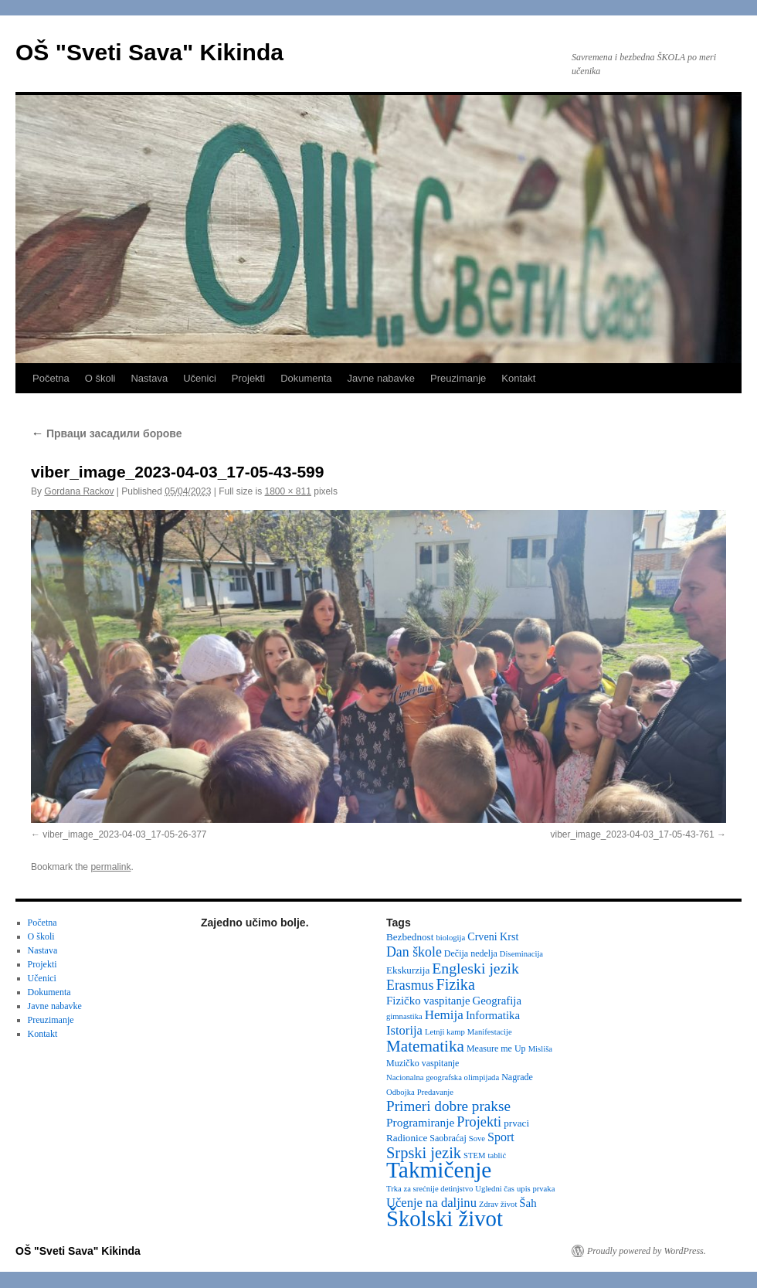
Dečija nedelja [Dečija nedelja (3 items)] (470, 953)
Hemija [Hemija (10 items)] (444, 1015)
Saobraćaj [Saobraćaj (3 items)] (447, 1138)
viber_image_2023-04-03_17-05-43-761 (633, 834)
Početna (51, 378)
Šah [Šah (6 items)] (527, 1203)
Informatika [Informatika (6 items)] (493, 1015)
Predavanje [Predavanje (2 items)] (435, 1092)
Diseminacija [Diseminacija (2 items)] (521, 954)
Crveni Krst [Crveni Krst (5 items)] (492, 936)
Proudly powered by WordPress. (646, 1251)
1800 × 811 (288, 491)
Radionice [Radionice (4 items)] (406, 1138)
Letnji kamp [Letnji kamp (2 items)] (445, 1032)
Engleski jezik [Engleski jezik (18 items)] (475, 968)
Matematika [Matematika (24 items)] (425, 1046)
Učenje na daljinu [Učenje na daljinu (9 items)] (431, 1202)
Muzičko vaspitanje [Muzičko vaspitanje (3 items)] (422, 1063)
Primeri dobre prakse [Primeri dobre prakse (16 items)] (448, 1106)
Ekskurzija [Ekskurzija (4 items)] (407, 970)
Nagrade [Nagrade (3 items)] (517, 1077)
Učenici (199, 378)
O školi (100, 378)
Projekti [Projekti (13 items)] (479, 1122)
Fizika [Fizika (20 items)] (455, 984)
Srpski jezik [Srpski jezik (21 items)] (423, 1152)
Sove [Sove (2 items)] (477, 1138)
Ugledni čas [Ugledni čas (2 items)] (494, 1188)
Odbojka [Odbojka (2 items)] (400, 1092)
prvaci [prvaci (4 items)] (516, 1123)
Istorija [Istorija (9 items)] (404, 1030)
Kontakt (518, 378)
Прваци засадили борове (106, 433)
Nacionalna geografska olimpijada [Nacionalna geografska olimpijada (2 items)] (442, 1077)
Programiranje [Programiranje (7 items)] (420, 1122)
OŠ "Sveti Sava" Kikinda (149, 52)
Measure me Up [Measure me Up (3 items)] (496, 1048)
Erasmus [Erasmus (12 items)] (409, 985)
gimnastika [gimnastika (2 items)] (404, 1016)
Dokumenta (305, 378)
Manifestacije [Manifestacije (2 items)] (489, 1032)
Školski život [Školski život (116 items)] (444, 1218)
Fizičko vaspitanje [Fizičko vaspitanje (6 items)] (428, 1000)
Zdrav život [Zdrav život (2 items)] (498, 1204)
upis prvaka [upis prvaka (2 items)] (536, 1188)
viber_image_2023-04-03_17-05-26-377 (124, 834)
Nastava (149, 378)
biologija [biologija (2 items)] (450, 937)
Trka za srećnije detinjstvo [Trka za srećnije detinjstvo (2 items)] (429, 1188)
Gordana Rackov (79, 491)
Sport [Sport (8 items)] (500, 1137)
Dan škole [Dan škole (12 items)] (414, 952)
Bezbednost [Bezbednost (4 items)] (409, 937)
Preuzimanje (458, 378)
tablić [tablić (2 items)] (497, 1155)
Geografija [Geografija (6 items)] (497, 1000)
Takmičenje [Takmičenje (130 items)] (438, 1169)
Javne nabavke (381, 378)
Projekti (248, 378)
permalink (110, 866)
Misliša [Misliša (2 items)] (540, 1049)
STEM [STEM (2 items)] (474, 1155)
